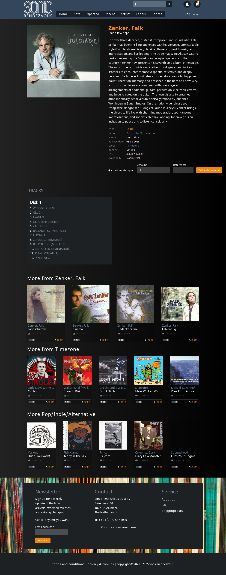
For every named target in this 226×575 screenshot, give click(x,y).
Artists (126, 14)
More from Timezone (53, 349)
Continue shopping (121, 170)
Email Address (45, 527)
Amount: (142, 164)
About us (168, 499)
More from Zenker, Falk (56, 278)
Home (63, 14)
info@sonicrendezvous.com (115, 527)
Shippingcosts (172, 511)
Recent (110, 14)
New (76, 14)
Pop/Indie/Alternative (141, 133)
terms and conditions (68, 564)
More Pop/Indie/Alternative (61, 414)
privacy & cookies (101, 564)
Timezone (132, 145)
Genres (156, 14)
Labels (141, 14)
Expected (92, 14)
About (197, 14)
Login (130, 128)
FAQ (187, 14)
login (60, 339)
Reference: (179, 164)
